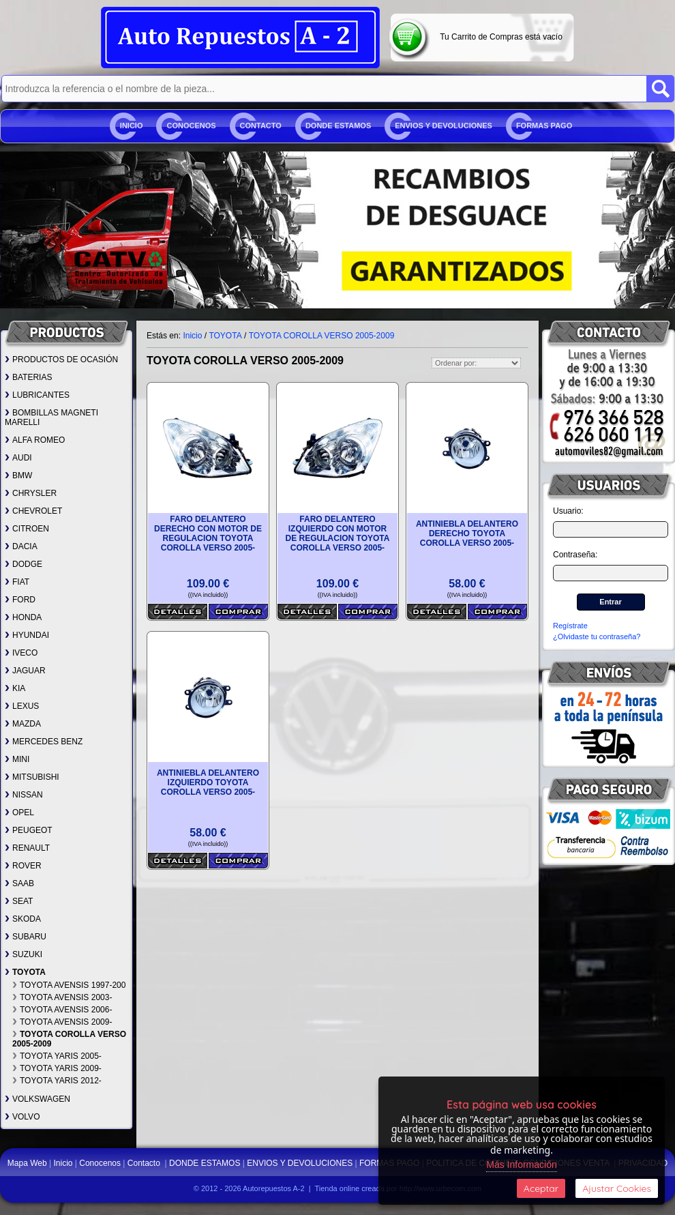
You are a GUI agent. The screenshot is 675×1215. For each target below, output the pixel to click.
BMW (18, 475)
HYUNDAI (27, 635)
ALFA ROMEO (35, 440)
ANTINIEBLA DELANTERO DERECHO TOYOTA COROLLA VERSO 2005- (467, 533)
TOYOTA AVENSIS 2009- (62, 1022)
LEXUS (22, 706)
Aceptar (541, 1188)
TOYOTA (25, 972)
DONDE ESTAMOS (338, 125)
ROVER (23, 865)
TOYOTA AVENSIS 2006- (62, 1009)
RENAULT (27, 848)
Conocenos (190, 125)
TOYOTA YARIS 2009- (57, 1068)
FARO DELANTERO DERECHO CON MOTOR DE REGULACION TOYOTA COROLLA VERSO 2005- (208, 533)
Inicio (131, 125)
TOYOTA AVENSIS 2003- (62, 997)
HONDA (23, 617)
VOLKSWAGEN (37, 1099)
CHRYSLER (31, 493)
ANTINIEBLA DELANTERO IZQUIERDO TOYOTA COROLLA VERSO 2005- (208, 782)
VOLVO (22, 1117)
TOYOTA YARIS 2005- (57, 1056)
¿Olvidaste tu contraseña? (596, 636)
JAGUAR (25, 670)
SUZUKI (23, 954)
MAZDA (23, 724)
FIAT (17, 582)
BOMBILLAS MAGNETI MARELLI (51, 417)
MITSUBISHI (32, 777)
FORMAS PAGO (544, 125)
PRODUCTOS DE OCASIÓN (61, 359)
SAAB (19, 883)
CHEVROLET (33, 511)
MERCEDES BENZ (43, 741)
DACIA (21, 546)
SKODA (23, 919)
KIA (15, 688)
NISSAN (24, 795)
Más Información (521, 1164)
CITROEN (27, 528)
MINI (17, 759)
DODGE (23, 564)
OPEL (19, 812)
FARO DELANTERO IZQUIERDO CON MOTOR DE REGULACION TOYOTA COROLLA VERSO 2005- (338, 533)
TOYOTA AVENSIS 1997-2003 (71, 985)
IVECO (21, 653)
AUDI (18, 458)
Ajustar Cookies (616, 1188)
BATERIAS (28, 377)
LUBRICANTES (37, 395)
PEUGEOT (28, 830)
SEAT (19, 901)
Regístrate (570, 625)
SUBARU (25, 936)
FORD (20, 599)
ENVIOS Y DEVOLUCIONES (443, 125)
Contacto (261, 125)
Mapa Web (28, 1163)
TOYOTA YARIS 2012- (57, 1080)
